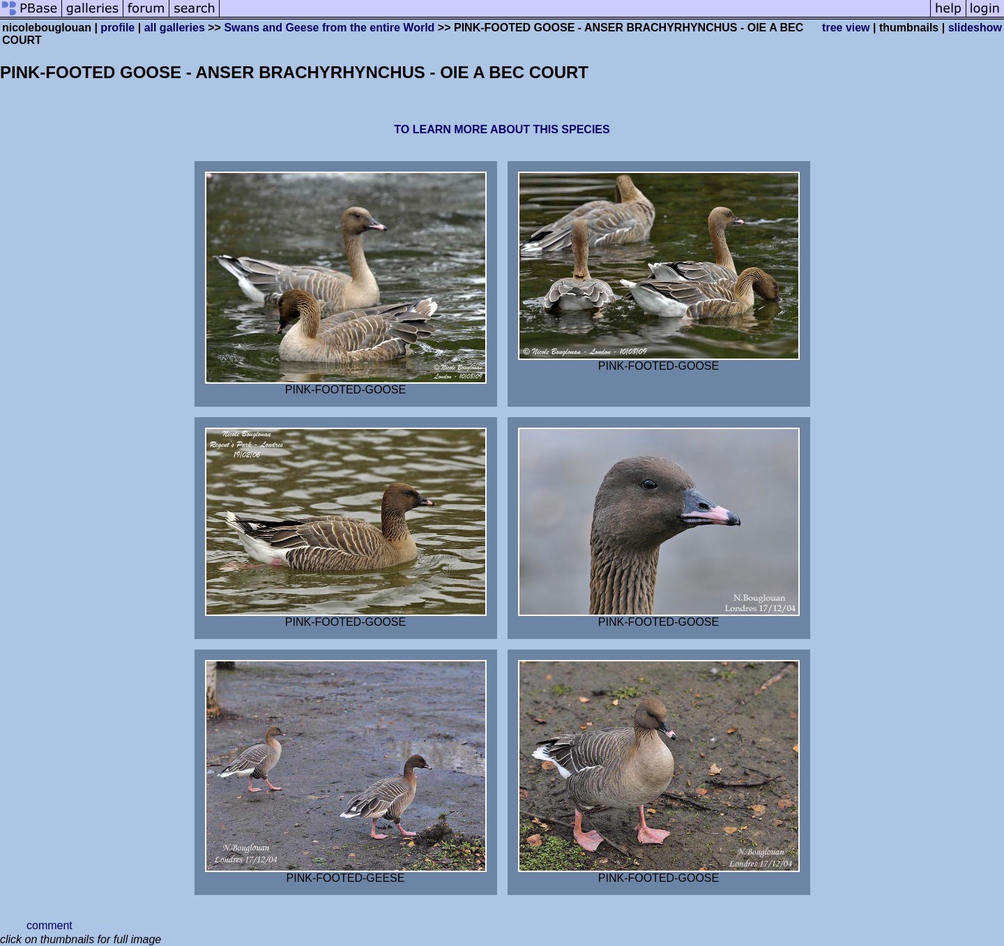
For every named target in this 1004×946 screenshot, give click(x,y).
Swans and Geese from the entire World (329, 27)
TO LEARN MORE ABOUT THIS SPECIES (501, 129)
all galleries (174, 27)
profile (117, 27)
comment (49, 925)
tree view (845, 27)
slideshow (975, 27)
